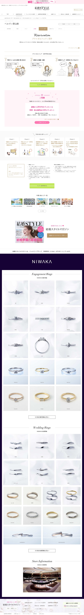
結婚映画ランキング (53, 605)
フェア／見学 (43, 28)
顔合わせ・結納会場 (40, 605)
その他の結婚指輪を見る (41, 550)
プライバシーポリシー (27, 613)
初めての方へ (27, 608)
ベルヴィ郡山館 (12, 24)
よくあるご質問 (38, 608)
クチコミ (60, 28)
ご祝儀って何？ (42, 122)
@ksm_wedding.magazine (72, 606)
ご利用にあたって (17, 613)
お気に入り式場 (78, 9)
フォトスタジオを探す (40, 602)
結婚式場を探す (28, 602)
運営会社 (35, 613)
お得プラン (51, 28)
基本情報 (9, 28)
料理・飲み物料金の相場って (51, 119)
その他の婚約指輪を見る (41, 417)
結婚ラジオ (27, 605)
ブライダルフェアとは (73, 48)
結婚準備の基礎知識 (53, 602)
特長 (17, 28)
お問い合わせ (41, 613)
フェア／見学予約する (42, 84)
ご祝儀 (34, 28)
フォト (26, 28)
